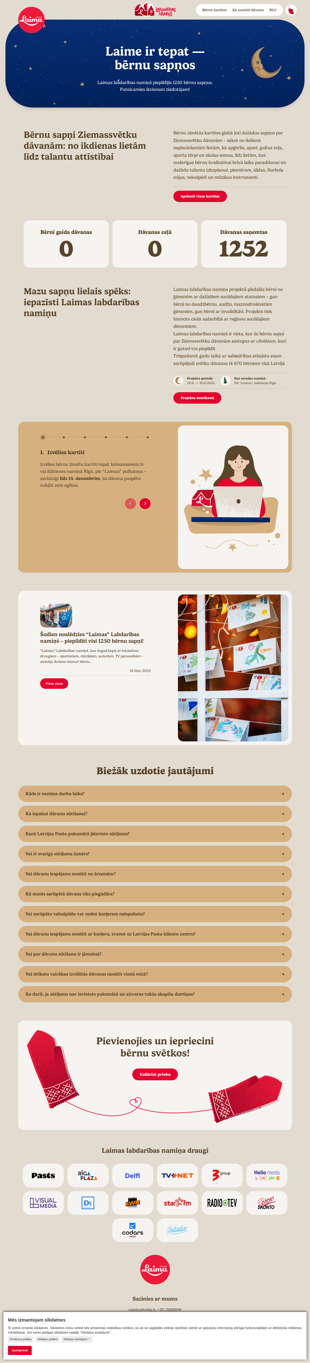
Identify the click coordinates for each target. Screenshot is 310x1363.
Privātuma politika (20, 1339)
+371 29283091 (169, 1310)
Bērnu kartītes (214, 10)
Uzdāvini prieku (155, 1074)
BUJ (272, 10)
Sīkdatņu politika (47, 1339)
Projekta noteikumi (197, 398)
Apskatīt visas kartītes (200, 196)
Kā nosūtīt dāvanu (248, 10)
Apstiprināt (20, 1350)
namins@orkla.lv (142, 1310)
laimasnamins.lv (127, 464)
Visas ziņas (54, 684)
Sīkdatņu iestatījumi (77, 1339)
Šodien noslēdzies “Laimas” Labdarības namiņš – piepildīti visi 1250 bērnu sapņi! (92, 637)
